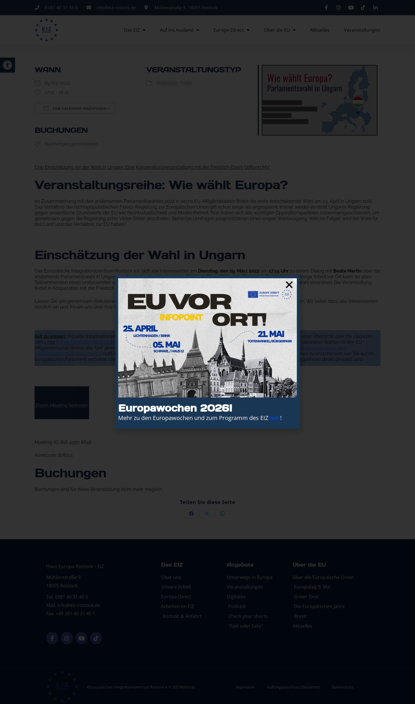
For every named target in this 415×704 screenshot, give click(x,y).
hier (275, 418)
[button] (289, 284)
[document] (207, 352)
